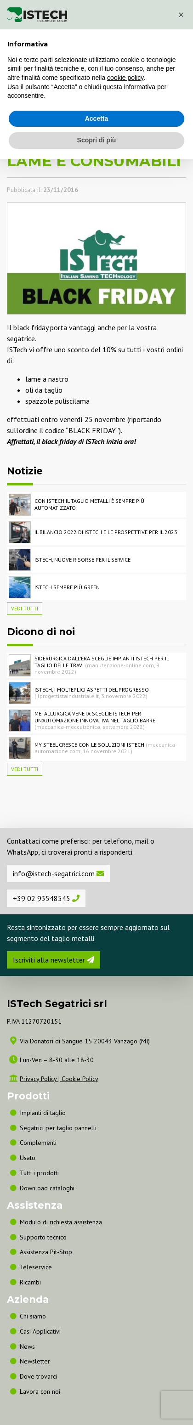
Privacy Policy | (41, 1079)
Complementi (38, 1142)
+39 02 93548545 (46, 898)
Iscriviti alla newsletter (53, 959)
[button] (181, 14)
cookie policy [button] (125, 77)
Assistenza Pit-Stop (46, 1252)
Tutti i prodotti (39, 1173)
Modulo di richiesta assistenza (61, 1222)
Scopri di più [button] (96, 140)
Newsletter (35, 1361)
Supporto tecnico (43, 1237)
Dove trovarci (38, 1376)
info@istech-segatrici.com (58, 873)
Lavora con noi (40, 1391)
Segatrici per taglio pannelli (58, 1128)
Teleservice (36, 1267)
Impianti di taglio (43, 1113)
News (27, 1346)
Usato (27, 1158)
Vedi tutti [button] (24, 608)
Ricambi (30, 1282)
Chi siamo (33, 1316)
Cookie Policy (80, 1079)
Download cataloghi (47, 1188)
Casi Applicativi (40, 1331)
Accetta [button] (96, 118)
